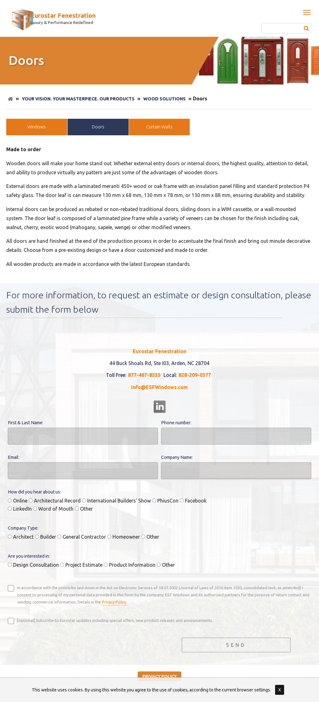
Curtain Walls (159, 126)
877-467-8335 (144, 375)
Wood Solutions (164, 98)
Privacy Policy (114, 602)
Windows (36, 126)
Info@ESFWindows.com (159, 387)
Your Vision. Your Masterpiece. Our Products (78, 98)
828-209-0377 (195, 375)
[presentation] (55, 643)
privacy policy (159, 676)
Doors (98, 126)
